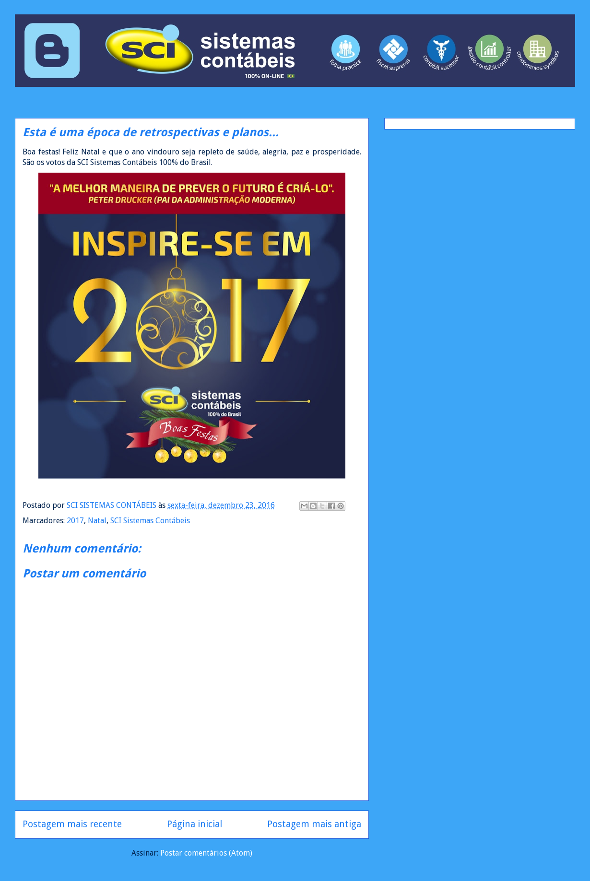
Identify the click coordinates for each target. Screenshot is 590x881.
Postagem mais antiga (314, 824)
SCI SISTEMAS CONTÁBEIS (112, 505)
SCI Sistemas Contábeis (150, 520)
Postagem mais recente (72, 824)
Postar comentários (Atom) (206, 853)
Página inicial (194, 824)
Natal (97, 520)
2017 (75, 520)
